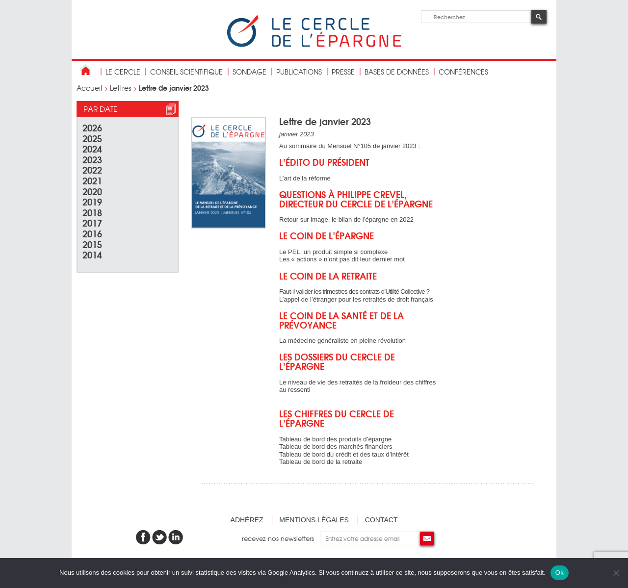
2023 (92, 159)
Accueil (89, 88)
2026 (92, 127)
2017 (92, 222)
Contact (381, 520)
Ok (559, 572)
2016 (92, 233)
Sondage (249, 72)
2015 (92, 244)
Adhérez (247, 520)
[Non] (616, 573)
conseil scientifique (186, 72)
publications (299, 72)
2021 (92, 180)
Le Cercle (122, 72)
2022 (92, 169)
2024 (92, 148)
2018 (92, 212)
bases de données (397, 72)
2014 (92, 254)
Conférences (463, 72)
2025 (92, 138)
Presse (343, 72)
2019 (92, 201)
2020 (92, 191)
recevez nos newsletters (281, 538)
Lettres (120, 88)
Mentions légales (314, 520)
